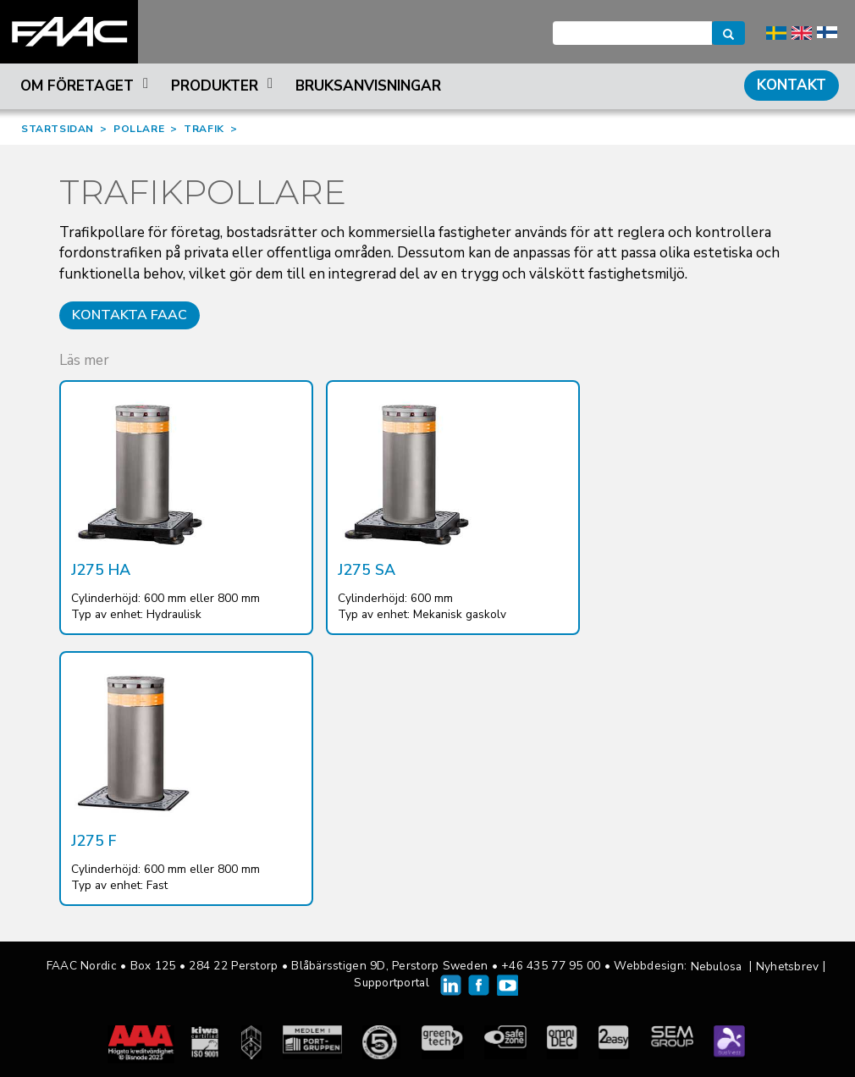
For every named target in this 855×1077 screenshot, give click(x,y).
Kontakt (791, 85)
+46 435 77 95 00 (550, 966)
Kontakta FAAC (129, 315)
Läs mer (84, 360)
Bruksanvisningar (368, 86)
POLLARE (138, 128)
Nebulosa (716, 966)
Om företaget (86, 86)
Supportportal (391, 983)
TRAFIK (204, 128)
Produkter (224, 86)
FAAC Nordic (69, 32)
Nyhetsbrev (787, 966)
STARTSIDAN (57, 128)
